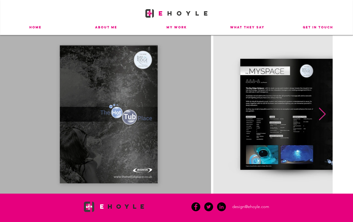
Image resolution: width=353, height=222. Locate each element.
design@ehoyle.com (250, 206)
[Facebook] (195, 206)
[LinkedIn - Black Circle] (221, 206)
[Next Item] (322, 114)
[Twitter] (208, 206)
